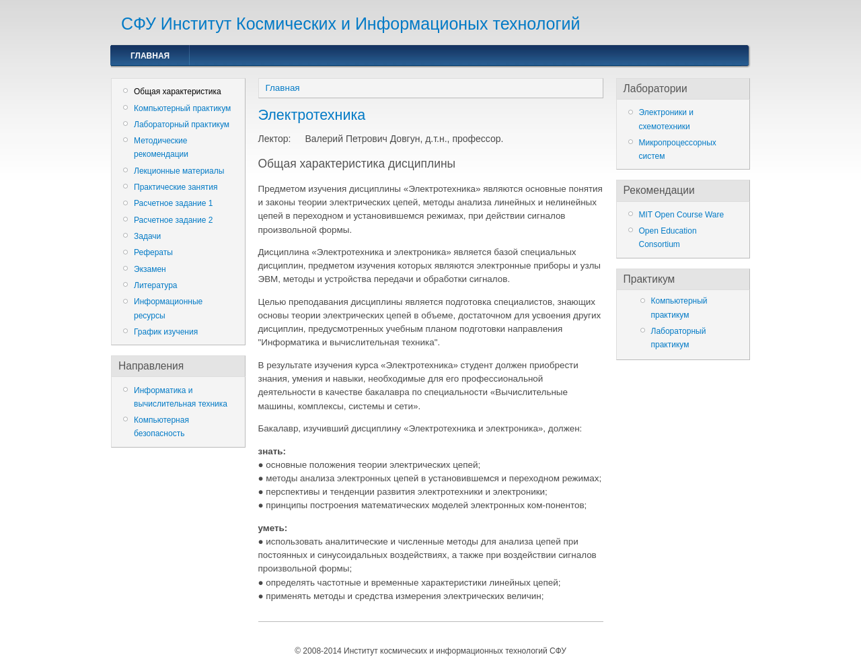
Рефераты (153, 252)
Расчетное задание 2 (173, 220)
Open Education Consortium (668, 237)
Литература (156, 285)
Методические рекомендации (161, 147)
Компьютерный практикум (182, 108)
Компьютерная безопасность (161, 426)
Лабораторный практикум (181, 124)
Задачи (147, 236)
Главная (150, 56)
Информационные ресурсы (168, 308)
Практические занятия (175, 187)
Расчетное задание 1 (173, 203)
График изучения (166, 332)
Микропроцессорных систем (677, 149)
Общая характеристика (177, 91)
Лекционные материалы (179, 171)
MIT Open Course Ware (681, 214)
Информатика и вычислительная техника (180, 397)
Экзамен (150, 269)
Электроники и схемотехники (666, 119)
